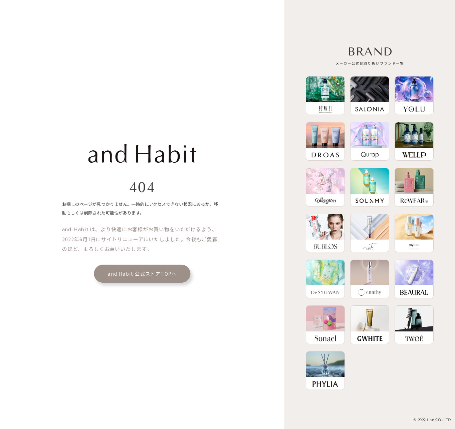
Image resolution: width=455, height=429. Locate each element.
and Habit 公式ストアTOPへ (142, 273)
